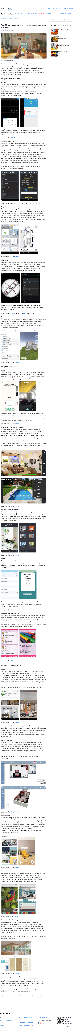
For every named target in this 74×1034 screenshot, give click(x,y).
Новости (41, 13)
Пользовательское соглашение (26, 1022)
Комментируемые (65, 25)
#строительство (25, 996)
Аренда (23, 13)
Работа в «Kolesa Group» (5, 1023)
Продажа (17, 13)
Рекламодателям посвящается (26, 1017)
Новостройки (34, 13)
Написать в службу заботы (6, 1020)
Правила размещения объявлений (27, 1020)
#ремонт (34, 996)
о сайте (8, 1017)
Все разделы (10, 18)
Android (16, 138)
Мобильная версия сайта (43, 1017)
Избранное (51, 8)
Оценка (28, 13)
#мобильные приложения (10, 996)
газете (12, 1017)
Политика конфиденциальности (26, 1025)
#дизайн (42, 996)
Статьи (17, 18)
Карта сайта (3, 1025)
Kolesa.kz (3, 9)
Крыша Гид (48, 13)
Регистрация (59, 8)
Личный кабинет (68, 8)
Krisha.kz (3, 18)
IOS (11, 138)
